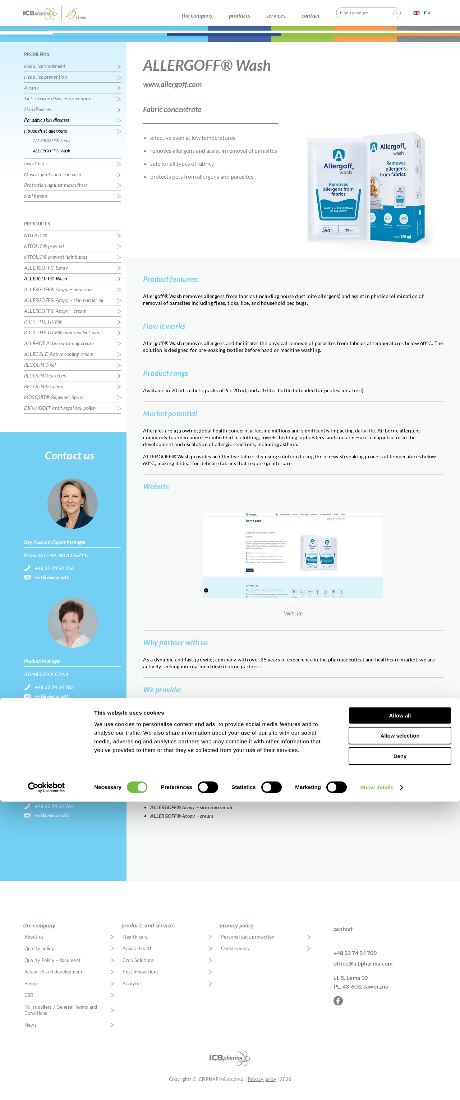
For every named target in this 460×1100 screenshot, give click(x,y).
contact (311, 15)
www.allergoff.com (172, 91)
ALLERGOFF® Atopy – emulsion (185, 806)
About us (33, 944)
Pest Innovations (335, 39)
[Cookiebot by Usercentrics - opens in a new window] (46, 1086)
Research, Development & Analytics (418, 39)
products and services (148, 932)
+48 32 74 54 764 (54, 814)
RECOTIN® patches (45, 383)
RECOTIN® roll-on (43, 394)
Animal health (137, 956)
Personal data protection (247, 944)
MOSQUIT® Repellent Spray (54, 405)
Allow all (400, 1014)
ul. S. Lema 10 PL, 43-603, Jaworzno (361, 989)
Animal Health (168, 39)
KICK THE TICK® (43, 329)
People (31, 991)
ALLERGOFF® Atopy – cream (181, 823)
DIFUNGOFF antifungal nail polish (60, 415)
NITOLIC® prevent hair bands (55, 264)
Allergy (31, 95)
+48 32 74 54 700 (355, 960)
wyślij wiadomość (52, 584)
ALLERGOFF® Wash (51, 158)
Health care (135, 944)
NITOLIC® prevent (44, 254)
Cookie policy (235, 956)
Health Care (63, 39)
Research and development (53, 979)
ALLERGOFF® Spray (172, 797)
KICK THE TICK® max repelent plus (62, 340)
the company (197, 15)
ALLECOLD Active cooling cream (58, 361)
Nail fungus (36, 203)
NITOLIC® (35, 243)
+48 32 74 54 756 (54, 576)
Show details (377, 1086)
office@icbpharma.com (363, 970)
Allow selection (399, 1034)
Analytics (133, 991)
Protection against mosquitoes (55, 192)
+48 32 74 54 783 (54, 695)
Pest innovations (140, 979)
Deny (400, 1054)
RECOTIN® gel (40, 372)
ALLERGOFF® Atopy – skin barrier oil (191, 814)
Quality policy (39, 956)
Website (293, 565)
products (239, 15)
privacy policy (237, 932)
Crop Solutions (251, 39)
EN (421, 15)
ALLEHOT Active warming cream (59, 351)
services (275, 15)
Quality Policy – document (52, 967)
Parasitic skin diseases (47, 127)
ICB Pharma (59, 15)
